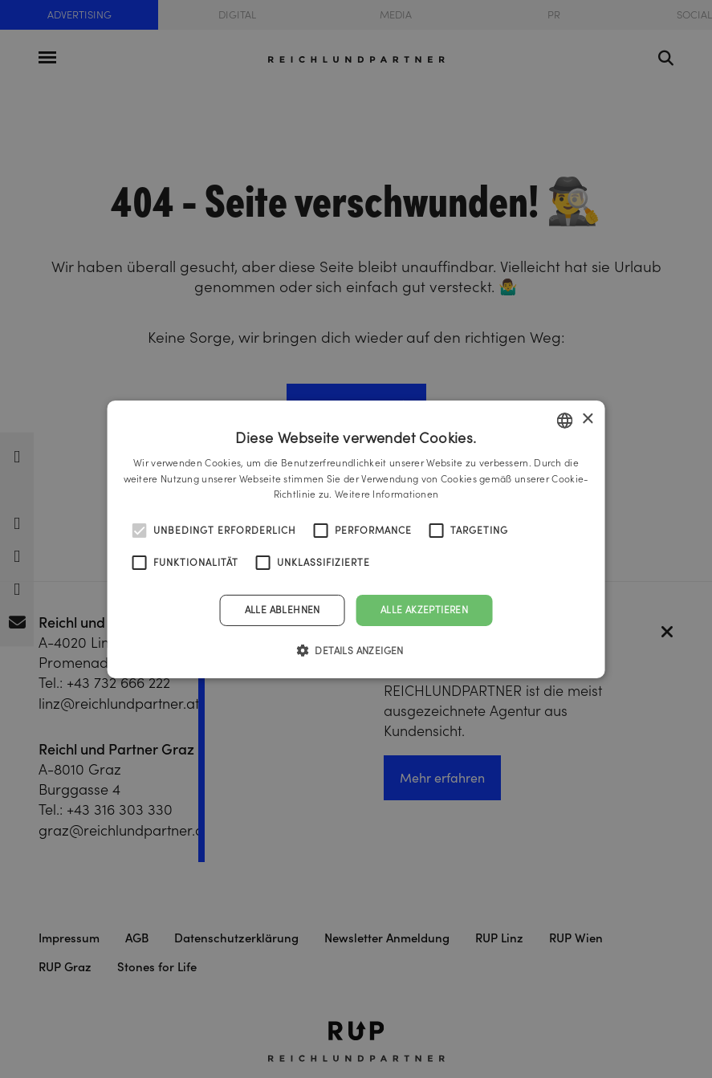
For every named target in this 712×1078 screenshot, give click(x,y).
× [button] (587, 419)
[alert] (356, 539)
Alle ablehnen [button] (282, 610)
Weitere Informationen (386, 494)
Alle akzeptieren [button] (424, 610)
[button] (356, 650)
